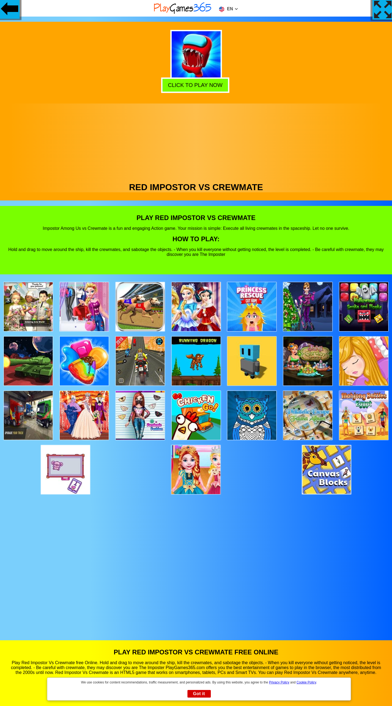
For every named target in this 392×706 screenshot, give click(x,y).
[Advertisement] (196, 141)
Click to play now (196, 84)
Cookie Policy (306, 682)
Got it (199, 693)
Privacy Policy (279, 682)
